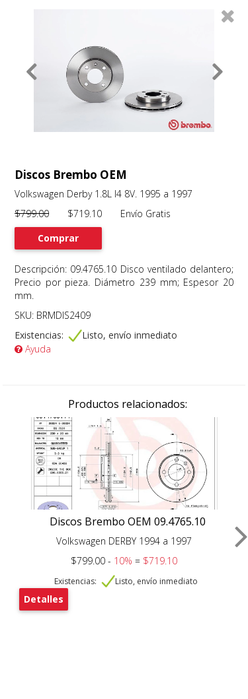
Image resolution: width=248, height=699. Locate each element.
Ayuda (33, 349)
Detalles (43, 599)
